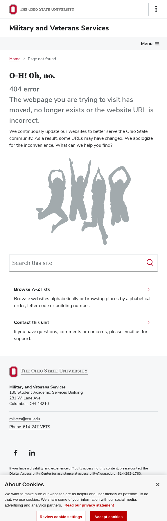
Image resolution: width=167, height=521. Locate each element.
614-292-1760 (129, 474)
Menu (146, 44)
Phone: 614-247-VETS (29, 427)
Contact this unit (31, 322)
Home (14, 59)
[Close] (157, 488)
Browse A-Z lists (32, 289)
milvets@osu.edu (24, 419)
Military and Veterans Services (59, 28)
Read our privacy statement (89, 509)
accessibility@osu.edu (95, 474)
